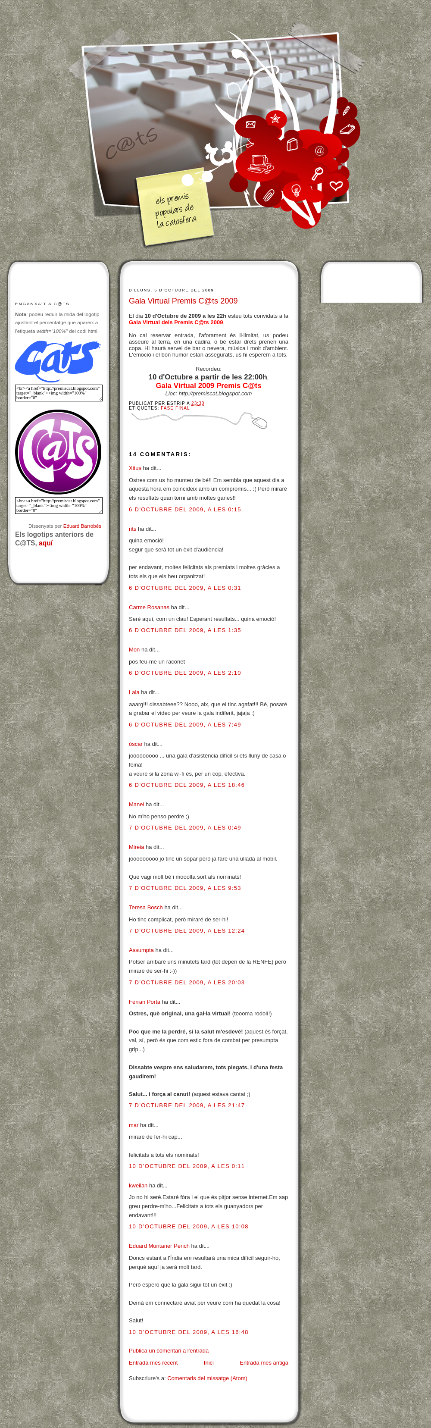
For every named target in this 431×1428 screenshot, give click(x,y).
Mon (134, 649)
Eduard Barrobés (82, 526)
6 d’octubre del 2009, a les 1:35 (185, 630)
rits (132, 529)
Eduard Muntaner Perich (159, 1246)
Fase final (175, 408)
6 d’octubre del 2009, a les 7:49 (185, 724)
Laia (134, 692)
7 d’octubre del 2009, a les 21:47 (187, 1105)
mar (133, 1125)
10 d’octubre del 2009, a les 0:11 (187, 1166)
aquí (46, 543)
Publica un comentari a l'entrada (169, 1350)
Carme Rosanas (149, 607)
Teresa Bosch (146, 907)
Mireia (136, 847)
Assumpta (141, 950)
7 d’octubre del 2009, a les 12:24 (187, 930)
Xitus (135, 468)
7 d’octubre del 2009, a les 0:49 (185, 827)
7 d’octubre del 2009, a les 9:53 (185, 888)
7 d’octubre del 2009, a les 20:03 (187, 982)
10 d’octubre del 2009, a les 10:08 (189, 1226)
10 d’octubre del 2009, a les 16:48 (189, 1332)
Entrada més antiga (264, 1362)
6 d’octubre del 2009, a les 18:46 (187, 785)
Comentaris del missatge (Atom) (207, 1378)
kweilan (138, 1185)
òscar (136, 744)
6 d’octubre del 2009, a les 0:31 (185, 588)
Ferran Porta (144, 1002)
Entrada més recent (153, 1362)
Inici (209, 1362)
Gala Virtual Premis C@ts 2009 (183, 301)
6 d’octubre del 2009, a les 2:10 (185, 673)
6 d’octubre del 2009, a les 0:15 (185, 509)
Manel (136, 804)
